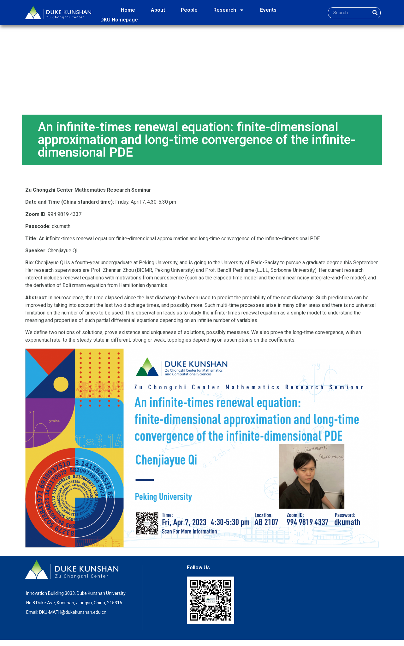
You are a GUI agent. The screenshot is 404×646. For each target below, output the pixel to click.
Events (268, 10)
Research (228, 10)
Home (128, 10)
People (189, 10)
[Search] (374, 13)
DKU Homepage (119, 20)
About (158, 10)
